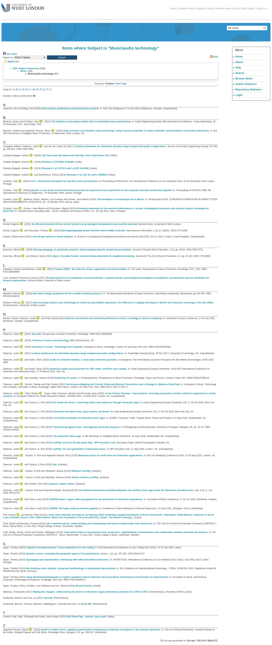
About (239, 62)
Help (238, 67)
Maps (251, 8)
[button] (62, 57)
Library (173, 8)
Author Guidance (246, 83)
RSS (213, 56)
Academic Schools (204, 8)
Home (239, 56)
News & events (223, 8)
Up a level (10, 54)
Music (23, 71)
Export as (8, 57)
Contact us (261, 8)
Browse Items (244, 78)
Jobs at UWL (239, 8)
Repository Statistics (248, 89)
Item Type (121, 83)
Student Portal (186, 8)
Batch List (11, 61)
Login (239, 94)
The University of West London (23, 6)
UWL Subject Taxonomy (25, 68)
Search (239, 73)
